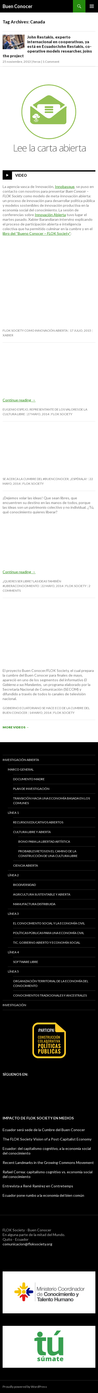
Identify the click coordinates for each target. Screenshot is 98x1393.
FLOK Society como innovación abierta (35, 330)
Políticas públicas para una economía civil (48, 933)
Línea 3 (13, 914)
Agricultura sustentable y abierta (41, 894)
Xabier (8, 335)
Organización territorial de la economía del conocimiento (50, 983)
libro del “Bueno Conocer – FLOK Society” (37, 233)
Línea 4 (13, 952)
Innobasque (64, 186)
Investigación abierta (21, 760)
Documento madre (29, 779)
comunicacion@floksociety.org (27, 1244)
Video (21, 175)
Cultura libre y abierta (32, 832)
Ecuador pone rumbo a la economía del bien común (43, 1195)
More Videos (16, 727)
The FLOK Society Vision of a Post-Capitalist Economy (47, 1139)
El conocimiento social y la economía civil (49, 923)
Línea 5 (13, 971)
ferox (37, 62)
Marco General (21, 769)
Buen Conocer (17, 6)
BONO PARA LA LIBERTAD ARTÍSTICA (44, 841)
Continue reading (19, 400)
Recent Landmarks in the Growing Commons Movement (48, 1162)
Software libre (25, 962)
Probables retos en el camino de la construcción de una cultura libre (48, 853)
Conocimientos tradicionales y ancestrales (50, 995)
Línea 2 (13, 875)
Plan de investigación (31, 789)
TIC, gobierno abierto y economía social (46, 942)
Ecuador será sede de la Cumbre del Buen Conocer (44, 1129)
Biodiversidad (24, 885)
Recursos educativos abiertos (38, 822)
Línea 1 (13, 813)
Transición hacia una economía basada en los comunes (51, 800)
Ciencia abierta (25, 865)
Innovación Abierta (50, 214)
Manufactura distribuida (34, 904)
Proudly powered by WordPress (25, 1387)
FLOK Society (61, 414)
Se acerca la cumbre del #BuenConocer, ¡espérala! (45, 479)
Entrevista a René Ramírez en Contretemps (38, 1186)
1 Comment (51, 62)
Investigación (14, 1005)
